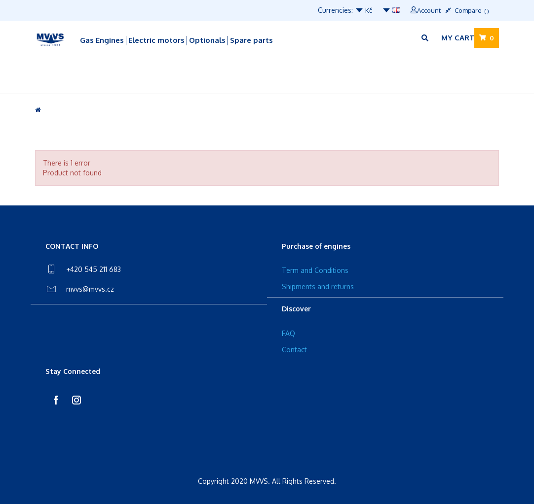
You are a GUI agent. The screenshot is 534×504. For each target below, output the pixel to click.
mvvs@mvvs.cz (90, 289)
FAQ (288, 333)
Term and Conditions (315, 270)
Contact (294, 349)
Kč (363, 10)
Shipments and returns (318, 286)
